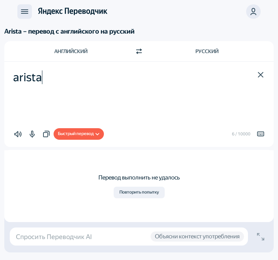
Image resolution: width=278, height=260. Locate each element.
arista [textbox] (27, 77)
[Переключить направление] (139, 51)
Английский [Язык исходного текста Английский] (71, 51)
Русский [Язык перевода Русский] (207, 51)
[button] (260, 75)
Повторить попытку (139, 192)
